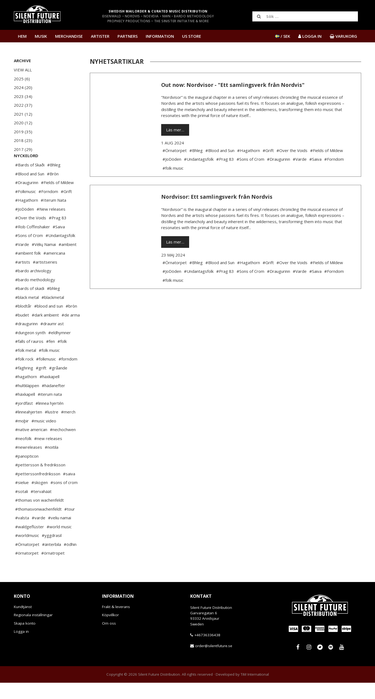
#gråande (58, 384)
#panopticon (27, 472)
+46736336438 (207, 651)
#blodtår (23, 322)
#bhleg (53, 304)
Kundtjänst (23, 623)
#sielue (22, 498)
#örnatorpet (27, 569)
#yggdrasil (52, 551)
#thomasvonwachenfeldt (38, 525)
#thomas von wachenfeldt (39, 516)
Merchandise (69, 36)
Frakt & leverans (116, 623)
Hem (22, 36)
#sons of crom (64, 498)
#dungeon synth (30, 349)
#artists (22, 278)
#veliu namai (59, 534)
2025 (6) (22, 78)
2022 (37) (23, 105)
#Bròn (53, 190)
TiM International (255, 690)
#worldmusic (27, 551)
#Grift (66, 207)
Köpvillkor (110, 631)
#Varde (22, 260)
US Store (191, 36)
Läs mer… (175, 129)
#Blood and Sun (29, 190)
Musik (41, 36)
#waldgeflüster (29, 543)
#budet (22, 331)
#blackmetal (53, 313)
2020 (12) (23, 122)
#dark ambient (45, 331)
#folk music (49, 366)
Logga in (21, 647)
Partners (127, 36)
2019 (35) (23, 131)
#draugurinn (26, 340)
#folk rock (24, 375)
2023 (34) (23, 96)
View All (23, 69)
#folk (62, 357)
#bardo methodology (35, 296)
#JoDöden (24, 225)
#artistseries (45, 278)
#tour (69, 525)
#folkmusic (46, 375)
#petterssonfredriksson (37, 490)
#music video (43, 437)
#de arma (71, 331)
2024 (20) (23, 87)
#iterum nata (50, 410)
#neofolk (23, 454)
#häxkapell (25, 410)
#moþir (22, 437)
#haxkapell (49, 393)
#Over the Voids (30, 234)
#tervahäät (41, 507)
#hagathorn (26, 393)
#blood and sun (48, 322)
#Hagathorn (26, 216)
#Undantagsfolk (60, 251)
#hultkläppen (27, 401)
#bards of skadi (29, 304)
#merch (68, 428)
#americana (54, 269)
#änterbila (51, 560)
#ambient (68, 260)
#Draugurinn (26, 198)
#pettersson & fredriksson (40, 481)
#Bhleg (54, 181)
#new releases (48, 454)
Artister (100, 36)
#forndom (68, 375)
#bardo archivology (33, 287)
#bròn (71, 322)
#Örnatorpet (27, 560)
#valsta (22, 534)
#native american (31, 445)
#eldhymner (59, 349)
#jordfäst (24, 419)
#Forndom (48, 207)
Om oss (109, 639)
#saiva (69, 490)
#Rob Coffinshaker (32, 243)
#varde (38, 534)
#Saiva (59, 243)
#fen (50, 357)
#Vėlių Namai (44, 260)
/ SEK (282, 36)
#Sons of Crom (29, 251)
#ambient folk (28, 269)
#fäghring (24, 384)
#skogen (39, 498)
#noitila (51, 463)
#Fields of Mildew (57, 198)
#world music (59, 543)
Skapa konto (25, 639)
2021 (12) (23, 114)
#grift (41, 384)
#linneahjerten (28, 428)
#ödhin (70, 560)
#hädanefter (53, 401)
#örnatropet (53, 569)
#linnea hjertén (49, 419)
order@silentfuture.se (213, 662)
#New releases (51, 225)
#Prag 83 (57, 234)
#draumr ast (52, 340)
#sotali (21, 507)
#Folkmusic (25, 207)
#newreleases (28, 463)
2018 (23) (23, 140)
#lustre (51, 428)
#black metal (27, 313)
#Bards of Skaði (30, 181)
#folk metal (25, 366)
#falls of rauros (29, 357)
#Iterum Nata (53, 216)
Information (160, 36)
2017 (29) (23, 149)
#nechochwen (63, 445)
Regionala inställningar (33, 631)
